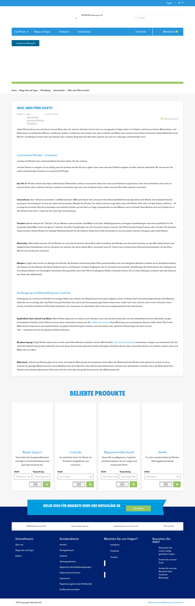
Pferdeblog (32, 123)
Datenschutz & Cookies (70, 572)
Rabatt (18, 555)
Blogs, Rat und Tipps (24, 550)
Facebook (111, 551)
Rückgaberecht (67, 550)
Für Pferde (20, 31)
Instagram (112, 545)
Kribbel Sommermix (100, 322)
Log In (169, 3)
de (179, 2)
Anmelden (138, 508)
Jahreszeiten (32, 117)
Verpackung (38, 471)
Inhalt (16, 471)
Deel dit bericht (171, 118)
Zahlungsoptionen (68, 561)
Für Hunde (141, 31)
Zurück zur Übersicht (26, 43)
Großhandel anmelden (70, 589)
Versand (63, 555)
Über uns (19, 544)
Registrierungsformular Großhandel (76, 583)
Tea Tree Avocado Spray (124, 342)
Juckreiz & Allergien (35, 120)
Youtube (111, 557)
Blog (29, 114)
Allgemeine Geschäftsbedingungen (75, 567)
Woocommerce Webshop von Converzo (165, 602)
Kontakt (63, 544)
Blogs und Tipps (42, 31)
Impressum (65, 578)
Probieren (64, 31)
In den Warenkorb (46, 484)
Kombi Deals (84, 31)
